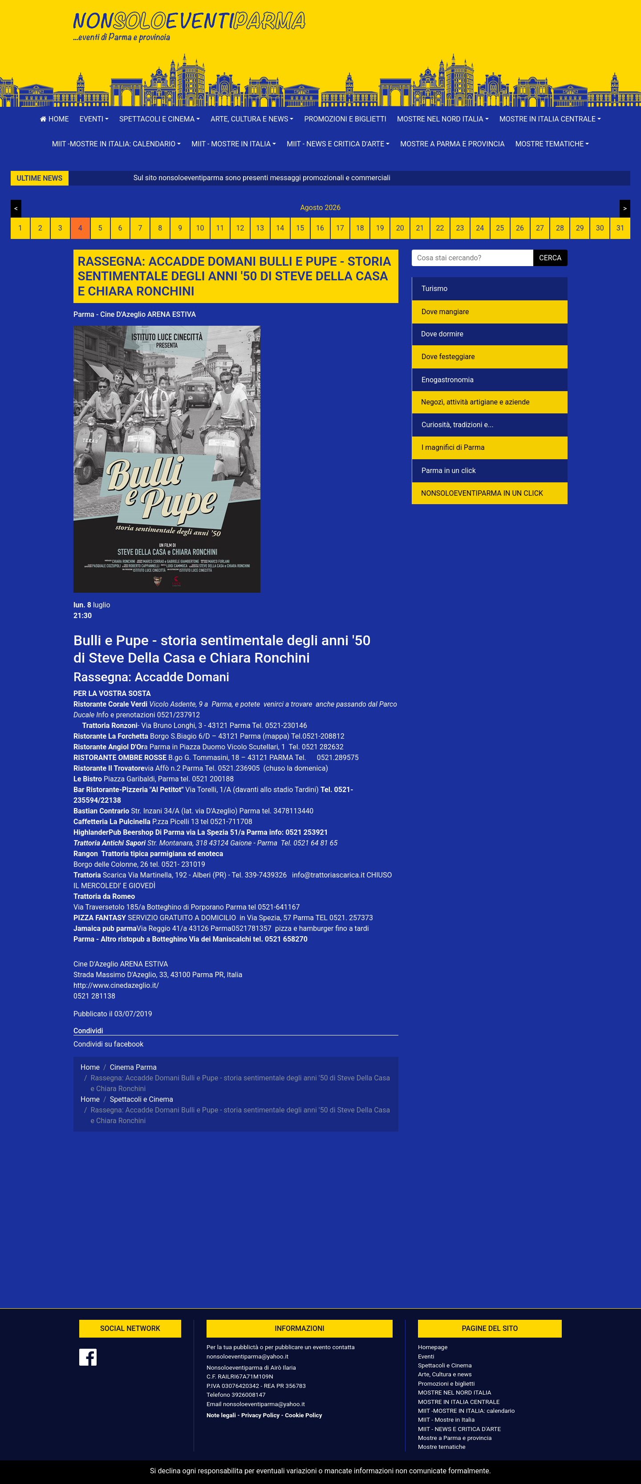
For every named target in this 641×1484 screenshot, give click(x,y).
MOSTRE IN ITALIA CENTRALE (458, 1401)
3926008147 (248, 1394)
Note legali (221, 1415)
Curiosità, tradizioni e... (458, 425)
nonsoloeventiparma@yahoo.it (247, 1356)
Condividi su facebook (108, 1044)
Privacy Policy (260, 1415)
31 (621, 228)
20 (400, 228)
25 (500, 228)
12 (240, 228)
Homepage (432, 1347)
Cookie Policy (303, 1415)
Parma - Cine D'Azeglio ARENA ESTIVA (134, 314)
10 (200, 228)
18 (360, 228)
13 (260, 228)
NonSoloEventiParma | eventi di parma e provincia (193, 25)
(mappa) (277, 736)
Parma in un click (449, 470)
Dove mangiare (445, 311)
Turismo (434, 288)
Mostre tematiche (442, 1446)
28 (560, 228)
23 (460, 228)
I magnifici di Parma (453, 447)
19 (380, 228)
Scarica (115, 875)
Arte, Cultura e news (445, 1374)
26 (520, 228)
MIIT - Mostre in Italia (446, 1419)
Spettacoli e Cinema (445, 1365)
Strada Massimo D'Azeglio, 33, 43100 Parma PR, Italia (157, 974)
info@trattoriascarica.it (328, 875)
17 (340, 228)
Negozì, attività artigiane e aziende (475, 402)
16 (320, 228)
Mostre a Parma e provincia (452, 144)
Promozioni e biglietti (345, 119)
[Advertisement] (447, 36)
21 (420, 228)
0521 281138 (94, 996)
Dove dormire (442, 334)
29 (580, 228)
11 (220, 228)
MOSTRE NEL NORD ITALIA (454, 1392)
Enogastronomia (448, 380)
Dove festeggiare (448, 356)
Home (54, 119)
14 (280, 228)
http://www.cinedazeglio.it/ (116, 985)
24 (480, 228)
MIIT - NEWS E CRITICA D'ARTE (459, 1428)
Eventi (426, 1356)
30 (600, 228)
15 (300, 228)
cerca (550, 258)
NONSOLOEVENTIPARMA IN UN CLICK (482, 493)
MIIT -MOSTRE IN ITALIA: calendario (466, 1410)
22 (440, 228)
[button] (94, 119)
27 (540, 228)
